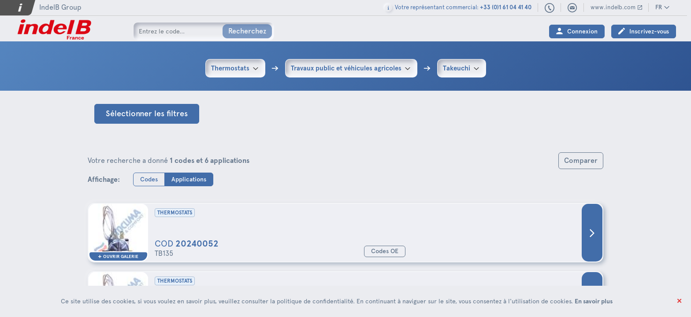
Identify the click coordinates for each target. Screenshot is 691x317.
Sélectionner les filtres (147, 113)
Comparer (581, 160)
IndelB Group (60, 7)
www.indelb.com (616, 7)
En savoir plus (594, 301)
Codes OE (384, 251)
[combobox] (235, 68)
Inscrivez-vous (653, 31)
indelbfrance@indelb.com (576, 8)
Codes (149, 179)
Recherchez (247, 31)
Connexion (586, 31)
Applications (188, 179)
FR (662, 7)
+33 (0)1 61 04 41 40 (553, 8)
